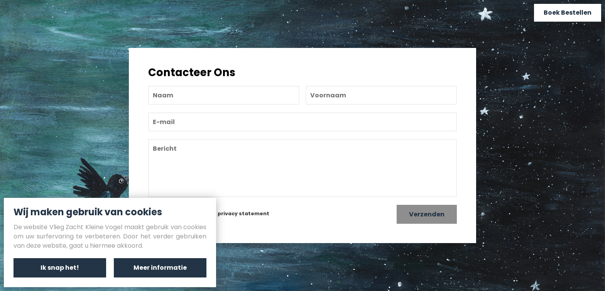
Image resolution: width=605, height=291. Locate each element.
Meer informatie (160, 267)
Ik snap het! (60, 267)
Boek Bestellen (567, 12)
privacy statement (243, 213)
